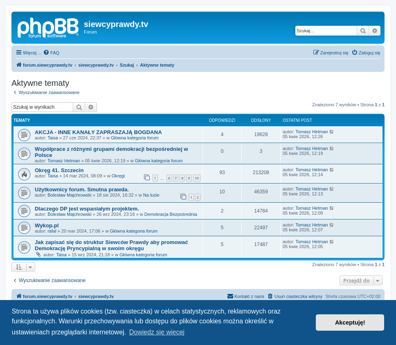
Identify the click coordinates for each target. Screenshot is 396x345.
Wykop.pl (47, 225)
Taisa (52, 137)
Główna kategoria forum (135, 137)
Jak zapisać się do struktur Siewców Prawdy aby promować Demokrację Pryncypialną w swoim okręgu (111, 245)
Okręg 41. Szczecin (59, 170)
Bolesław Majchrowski (69, 195)
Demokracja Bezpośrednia (170, 214)
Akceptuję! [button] (350, 322)
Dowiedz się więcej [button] (156, 332)
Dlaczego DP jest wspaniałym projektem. (87, 209)
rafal (51, 231)
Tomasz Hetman (311, 131)
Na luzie (151, 195)
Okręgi (118, 175)
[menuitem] (51, 53)
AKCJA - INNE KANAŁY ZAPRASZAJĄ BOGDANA (98, 132)
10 (197, 178)
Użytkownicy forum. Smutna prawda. (82, 189)
